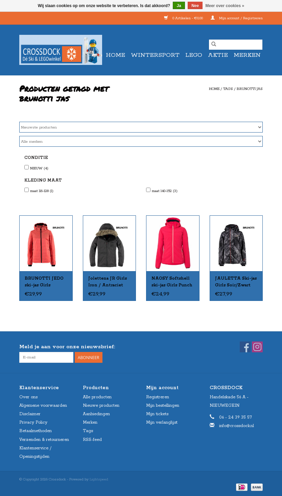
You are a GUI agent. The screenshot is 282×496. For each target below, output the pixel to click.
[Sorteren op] (141, 127)
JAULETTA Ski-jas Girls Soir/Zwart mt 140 (236, 282)
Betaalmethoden (35, 430)
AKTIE (218, 55)
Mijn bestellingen (162, 405)
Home (115, 55)
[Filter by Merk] (141, 141)
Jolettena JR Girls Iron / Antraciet (107, 282)
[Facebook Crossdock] (245, 346)
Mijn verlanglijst (162, 422)
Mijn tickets (157, 414)
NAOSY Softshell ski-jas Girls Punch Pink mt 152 (171, 282)
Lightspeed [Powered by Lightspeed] (99, 479)
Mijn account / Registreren (237, 18)
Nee (195, 5)
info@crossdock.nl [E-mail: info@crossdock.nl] (236, 425)
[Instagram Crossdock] (257, 346)
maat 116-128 (41, 191)
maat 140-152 (165, 191)
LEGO (193, 55)
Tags (228, 89)
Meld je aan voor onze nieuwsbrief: (67, 346)
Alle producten (97, 397)
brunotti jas (250, 89)
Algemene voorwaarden (43, 405)
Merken (247, 55)
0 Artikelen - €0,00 (184, 18)
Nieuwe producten (101, 405)
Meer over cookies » (225, 5)
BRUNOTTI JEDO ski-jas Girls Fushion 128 (44, 282)
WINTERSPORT (155, 55)
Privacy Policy (33, 422)
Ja (179, 5)
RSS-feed (92, 439)
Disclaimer (30, 414)
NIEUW (39, 168)
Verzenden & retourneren (44, 439)
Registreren (157, 397)
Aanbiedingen (96, 414)
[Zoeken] (236, 44)
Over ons (28, 397)
